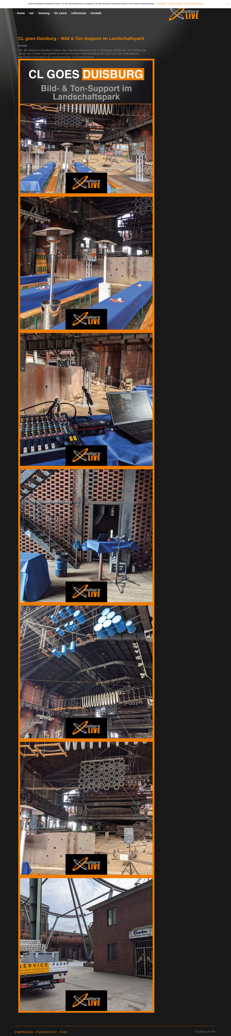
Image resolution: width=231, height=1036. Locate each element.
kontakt (96, 13)
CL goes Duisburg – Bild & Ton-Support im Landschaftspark (81, 38)
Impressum (25, 1032)
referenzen (78, 13)
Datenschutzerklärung (193, 4)
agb (64, 1032)
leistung (44, 13)
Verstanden (161, 4)
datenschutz (47, 1032)
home (21, 13)
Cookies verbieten (175, 4)
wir (31, 13)
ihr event (60, 13)
